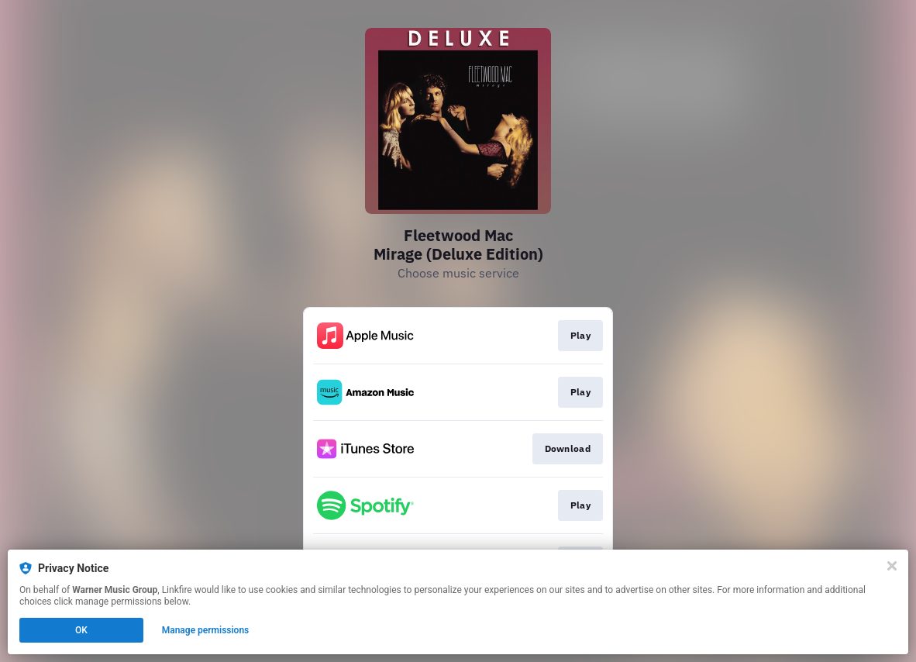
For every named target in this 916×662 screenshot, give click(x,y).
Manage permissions (206, 630)
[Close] (892, 565)
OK (81, 630)
